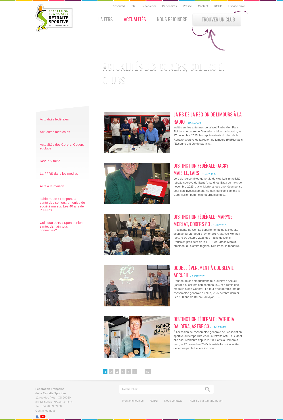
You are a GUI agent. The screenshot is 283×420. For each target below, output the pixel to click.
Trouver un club (218, 19)
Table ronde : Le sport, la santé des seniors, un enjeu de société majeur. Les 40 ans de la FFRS (62, 204)
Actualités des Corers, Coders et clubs (62, 146)
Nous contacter (174, 400)
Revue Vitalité (50, 161)
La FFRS (105, 19)
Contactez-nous (45, 410)
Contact (203, 6)
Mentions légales (133, 400)
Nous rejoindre (172, 19)
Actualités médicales (55, 132)
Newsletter (149, 6)
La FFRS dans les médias (59, 173)
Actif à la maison (52, 186)
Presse (188, 6)
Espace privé (236, 6)
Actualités (135, 19)
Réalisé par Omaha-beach (206, 400)
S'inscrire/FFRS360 (124, 6)
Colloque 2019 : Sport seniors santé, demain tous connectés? (62, 226)
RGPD (218, 6)
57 (148, 372)
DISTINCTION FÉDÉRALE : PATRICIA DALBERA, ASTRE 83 (204, 322)
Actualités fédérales (54, 119)
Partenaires (170, 6)
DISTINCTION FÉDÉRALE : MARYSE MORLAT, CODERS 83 (203, 220)
